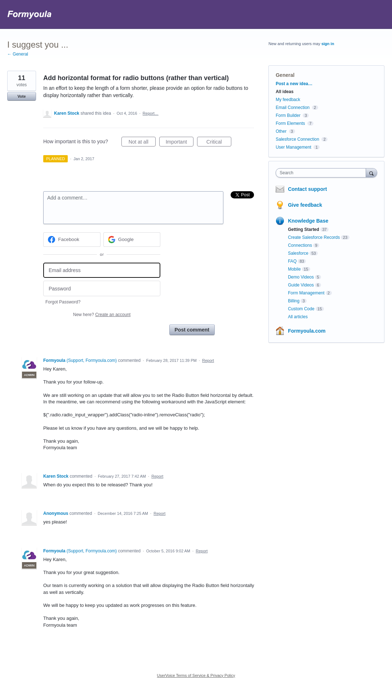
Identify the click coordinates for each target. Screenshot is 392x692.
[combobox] (322, 172)
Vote (21, 96)
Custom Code (301, 308)
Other (281, 131)
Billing (293, 300)
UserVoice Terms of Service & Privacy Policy (196, 675)
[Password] (101, 288)
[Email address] (101, 270)
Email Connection (292, 107)
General (285, 75)
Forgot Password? (62, 302)
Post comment (192, 330)
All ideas (284, 91)
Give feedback (305, 205)
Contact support (307, 189)
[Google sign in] (132, 239)
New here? (101, 314)
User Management (293, 147)
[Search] (371, 172)
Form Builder (288, 115)
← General (17, 54)
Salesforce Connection (297, 139)
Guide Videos (301, 285)
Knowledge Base (308, 221)
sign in (327, 43)
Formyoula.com (306, 331)
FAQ (292, 261)
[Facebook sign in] (72, 239)
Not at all (142, 143)
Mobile (294, 269)
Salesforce (298, 253)
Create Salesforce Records (314, 237)
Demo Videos (301, 277)
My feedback (288, 99)
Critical (218, 143)
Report (208, 360)
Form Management (306, 292)
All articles (298, 316)
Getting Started (303, 229)
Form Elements (290, 123)
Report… (151, 113)
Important (179, 143)
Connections (300, 245)
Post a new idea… (294, 83)
